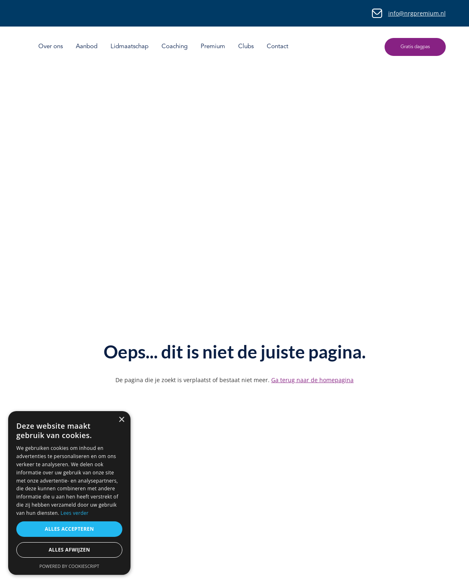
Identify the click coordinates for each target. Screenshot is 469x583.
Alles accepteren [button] (69, 528)
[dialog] (69, 493)
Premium (213, 47)
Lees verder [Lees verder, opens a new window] (75, 513)
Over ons (50, 47)
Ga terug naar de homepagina (312, 380)
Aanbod (86, 47)
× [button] (121, 420)
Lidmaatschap (129, 47)
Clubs (246, 47)
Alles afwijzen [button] (69, 549)
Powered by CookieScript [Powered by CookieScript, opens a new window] (70, 566)
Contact (277, 47)
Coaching (174, 47)
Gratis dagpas (415, 47)
